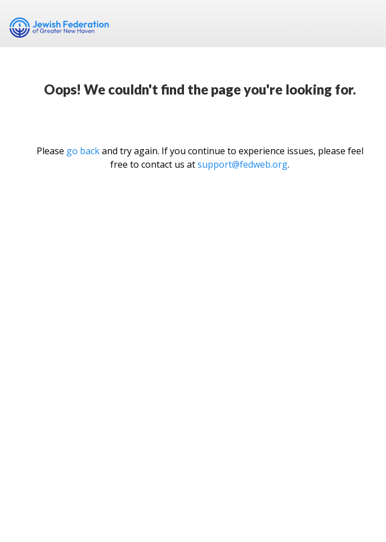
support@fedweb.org (243, 164)
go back (83, 151)
